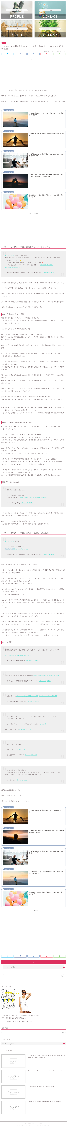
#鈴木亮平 (50, 265)
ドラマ (3, 42)
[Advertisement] (33, 73)
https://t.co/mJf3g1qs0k (21, 549)
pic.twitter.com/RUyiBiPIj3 (23, 655)
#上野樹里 (28, 696)
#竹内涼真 (43, 265)
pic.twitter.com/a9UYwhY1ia (14, 267)
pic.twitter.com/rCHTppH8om (37, 497)
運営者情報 (40, 1123)
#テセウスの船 (9, 255)
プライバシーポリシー (29, 1123)
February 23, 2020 (48, 272)
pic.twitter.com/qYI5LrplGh (50, 675)
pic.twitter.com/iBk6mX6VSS (48, 696)
